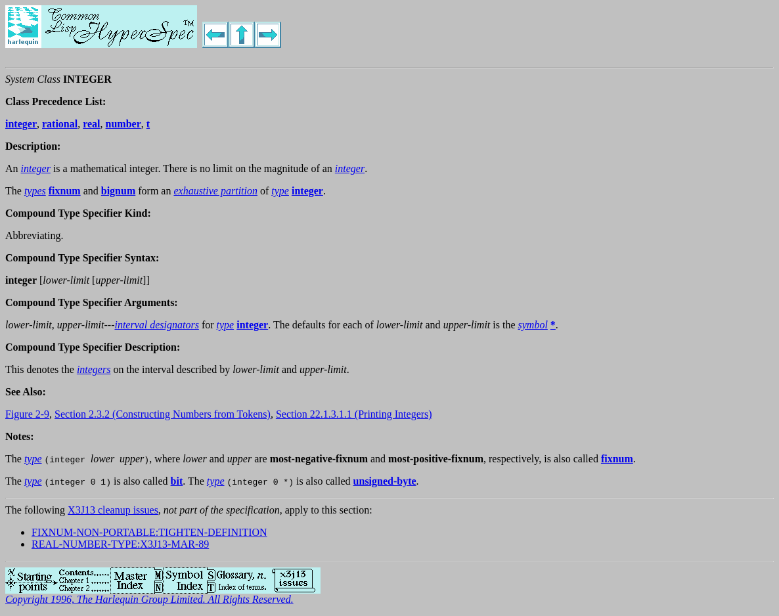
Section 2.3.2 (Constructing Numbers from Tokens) (163, 414)
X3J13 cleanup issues (113, 510)
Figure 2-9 (27, 414)
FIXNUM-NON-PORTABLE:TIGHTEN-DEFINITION (149, 532)
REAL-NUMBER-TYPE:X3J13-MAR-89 (120, 544)
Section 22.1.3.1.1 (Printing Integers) (354, 414)
